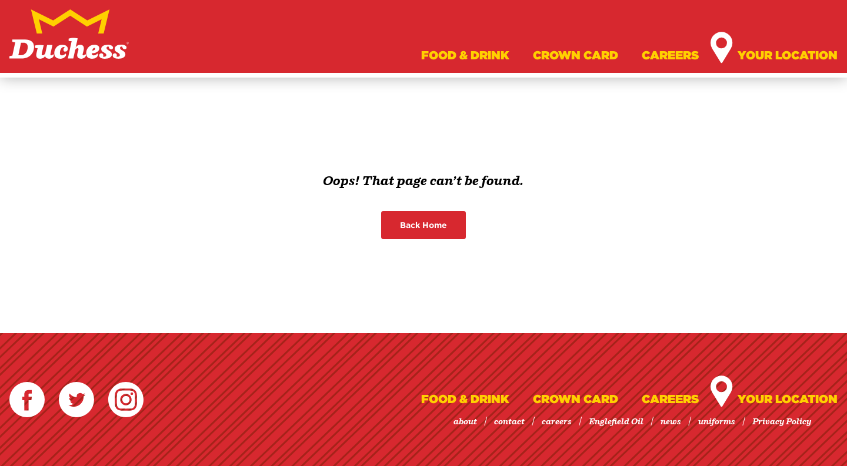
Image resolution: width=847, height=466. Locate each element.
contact (509, 422)
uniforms (716, 422)
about (465, 422)
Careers (670, 55)
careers (557, 422)
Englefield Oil (616, 422)
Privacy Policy (781, 422)
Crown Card (575, 55)
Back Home (423, 225)
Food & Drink (465, 55)
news (671, 422)
